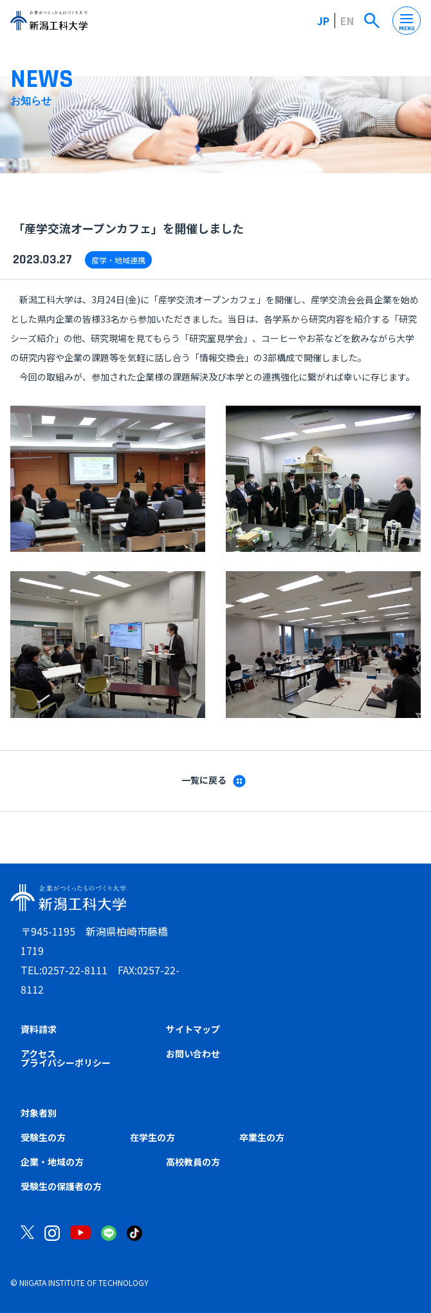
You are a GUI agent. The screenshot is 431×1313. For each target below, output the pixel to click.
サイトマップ (193, 1029)
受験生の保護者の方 (61, 1186)
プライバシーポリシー (66, 1062)
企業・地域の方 (52, 1161)
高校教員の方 (193, 1161)
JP (323, 20)
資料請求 (39, 1029)
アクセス (38, 1053)
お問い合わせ (193, 1053)
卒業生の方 (261, 1137)
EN (347, 20)
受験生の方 (43, 1137)
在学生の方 (152, 1137)
